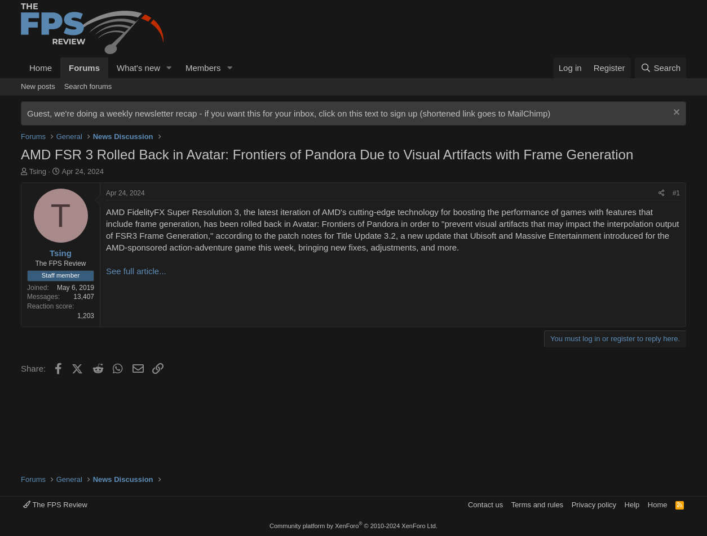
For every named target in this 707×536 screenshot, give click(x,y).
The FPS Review (55, 505)
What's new (138, 68)
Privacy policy (594, 505)
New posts (38, 86)
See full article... (136, 271)
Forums (84, 68)
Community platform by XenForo (353, 525)
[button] (169, 67)
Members (203, 68)
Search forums (88, 86)
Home (40, 68)
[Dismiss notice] (675, 113)
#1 (676, 193)
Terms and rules (537, 505)
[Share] (662, 193)
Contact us (485, 505)
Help (632, 505)
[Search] (660, 67)
